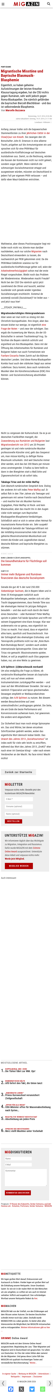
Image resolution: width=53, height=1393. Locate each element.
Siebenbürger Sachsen (12, 590)
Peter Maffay (34, 489)
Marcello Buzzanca (15, 110)
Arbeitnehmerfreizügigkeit (14, 270)
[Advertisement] (26, 35)
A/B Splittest (20, 697)
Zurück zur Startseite (18, 772)
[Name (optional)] (19, 814)
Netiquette (15, 1376)
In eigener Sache (9, 1374)
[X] (27, 1390)
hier (35, 1298)
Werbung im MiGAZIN (27, 1374)
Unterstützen (43, 1374)
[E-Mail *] (19, 799)
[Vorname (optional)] (19, 806)
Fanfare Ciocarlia (10, 355)
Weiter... (33, 1362)
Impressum (26, 1376)
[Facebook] (17, 1390)
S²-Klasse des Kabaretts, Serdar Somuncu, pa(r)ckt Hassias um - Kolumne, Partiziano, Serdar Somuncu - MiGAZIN (26, 1205)
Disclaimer (37, 1376)
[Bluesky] (38, 1390)
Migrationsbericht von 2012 (15, 444)
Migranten (36, 251)
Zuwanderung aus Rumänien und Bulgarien (23, 440)
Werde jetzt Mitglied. (15, 858)
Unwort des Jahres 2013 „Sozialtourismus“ (23, 738)
